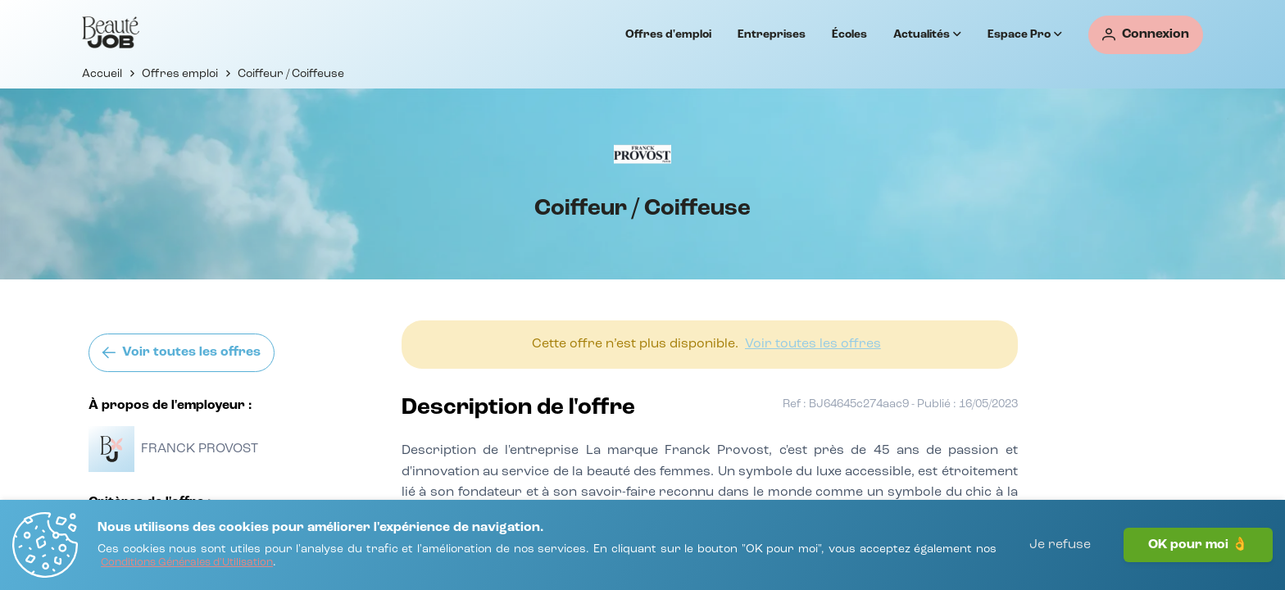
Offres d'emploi (668, 34)
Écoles (849, 34)
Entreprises (772, 34)
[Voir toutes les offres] (182, 353)
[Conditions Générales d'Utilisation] (187, 563)
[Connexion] (1145, 35)
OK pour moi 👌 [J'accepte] (1198, 544)
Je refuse (1060, 544)
